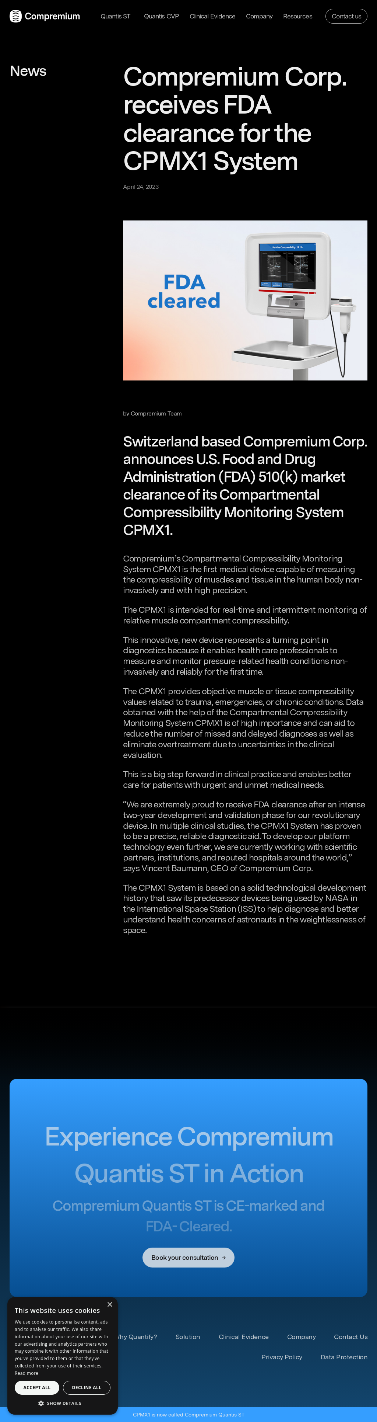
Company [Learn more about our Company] (259, 16)
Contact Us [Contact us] (350, 1337)
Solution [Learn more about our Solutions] (188, 1337)
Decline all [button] (87, 1387)
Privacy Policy (281, 1357)
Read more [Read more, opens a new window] (26, 1373)
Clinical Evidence (213, 16)
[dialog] (62, 1356)
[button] (117, 16)
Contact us (346, 16)
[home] (45, 16)
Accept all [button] (37, 1387)
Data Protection (344, 1357)
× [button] (109, 1305)
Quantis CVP (161, 16)
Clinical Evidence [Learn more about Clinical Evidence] (244, 1337)
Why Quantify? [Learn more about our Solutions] (135, 1337)
